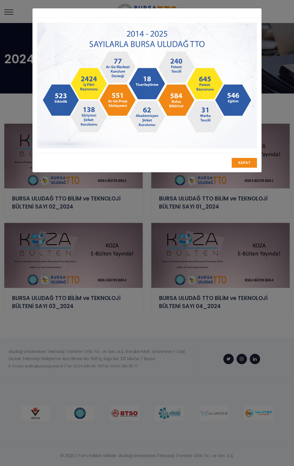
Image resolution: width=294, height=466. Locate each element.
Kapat (244, 162)
